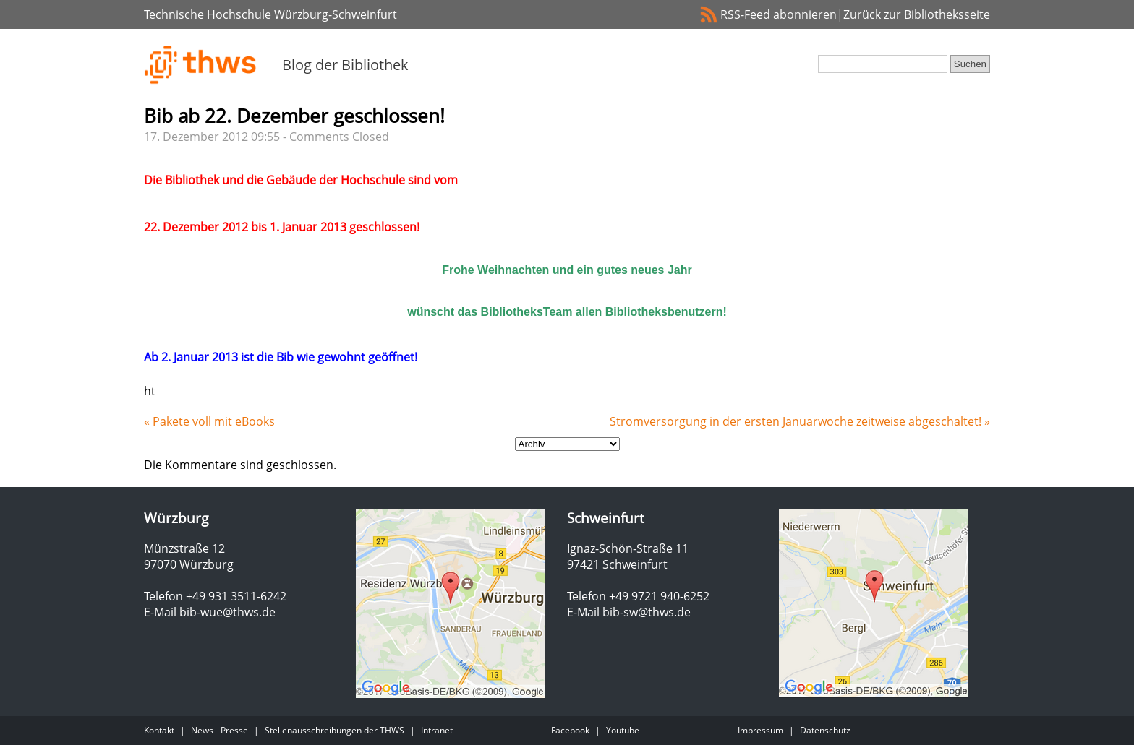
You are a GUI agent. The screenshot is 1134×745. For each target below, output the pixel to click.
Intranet (437, 730)
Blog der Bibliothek (345, 64)
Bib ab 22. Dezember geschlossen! (294, 116)
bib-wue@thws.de (227, 612)
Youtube (622, 730)
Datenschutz (825, 730)
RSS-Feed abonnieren (778, 14)
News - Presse (219, 730)
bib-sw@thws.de (646, 612)
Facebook (570, 730)
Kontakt (159, 730)
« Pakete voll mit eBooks (209, 421)
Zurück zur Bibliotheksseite (916, 14)
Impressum (760, 730)
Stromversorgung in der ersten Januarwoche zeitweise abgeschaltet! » (800, 421)
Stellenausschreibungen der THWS (334, 730)
